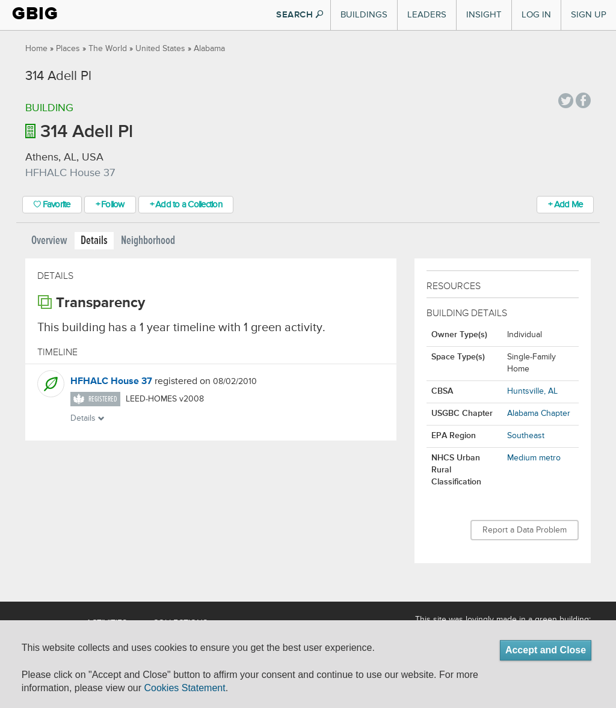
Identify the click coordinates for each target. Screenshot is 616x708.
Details (94, 240)
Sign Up (588, 14)
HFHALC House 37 (111, 381)
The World (107, 48)
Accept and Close (545, 650)
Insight (484, 14)
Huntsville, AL (532, 391)
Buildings (363, 14)
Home (36, 48)
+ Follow (110, 204)
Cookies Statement (184, 688)
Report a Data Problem (524, 530)
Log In (536, 14)
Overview (49, 240)
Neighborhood (148, 240)
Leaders (426, 14)
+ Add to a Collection (186, 204)
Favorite (52, 205)
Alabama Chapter (538, 413)
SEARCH (299, 15)
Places (68, 48)
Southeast (525, 436)
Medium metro (534, 458)
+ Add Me (565, 204)
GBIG (35, 13)
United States (160, 48)
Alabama (209, 48)
